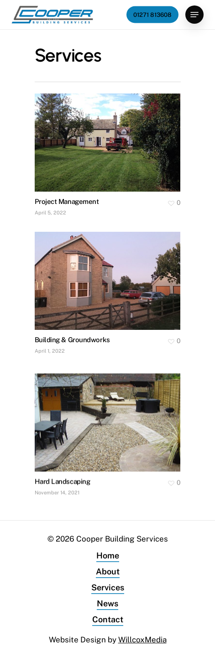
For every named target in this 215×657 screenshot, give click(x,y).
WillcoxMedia (142, 639)
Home (107, 555)
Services (107, 587)
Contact (107, 619)
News (107, 603)
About (108, 571)
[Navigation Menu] (194, 14)
